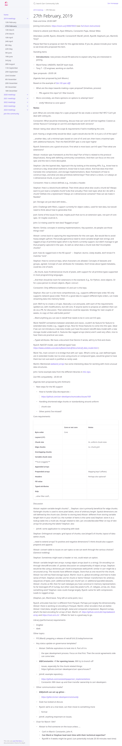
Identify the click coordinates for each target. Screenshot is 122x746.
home (6, 15)
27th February (11, 26)
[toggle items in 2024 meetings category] (27, 110)
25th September (11, 72)
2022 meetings (9, 102)
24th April (9, 41)
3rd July (8, 60)
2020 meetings (9, 94)
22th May (9, 49)
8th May (8, 45)
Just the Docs (17, 741)
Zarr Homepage (113, 3)
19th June (9, 56)
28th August (10, 64)
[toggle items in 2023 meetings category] (27, 106)
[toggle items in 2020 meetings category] (27, 95)
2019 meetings (9, 18)
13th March (9, 30)
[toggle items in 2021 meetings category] (27, 98)
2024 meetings (9, 110)
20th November (11, 83)
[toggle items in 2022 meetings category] (27, 102)
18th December (11, 91)
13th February (10, 22)
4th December (10, 87)
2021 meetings (9, 98)
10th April (9, 37)
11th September (11, 68)
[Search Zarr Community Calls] (61, 3)
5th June (8, 53)
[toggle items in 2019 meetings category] (27, 18)
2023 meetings (9, 106)
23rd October (10, 75)
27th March (9, 34)
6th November (11, 79)
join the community (11, 114)
